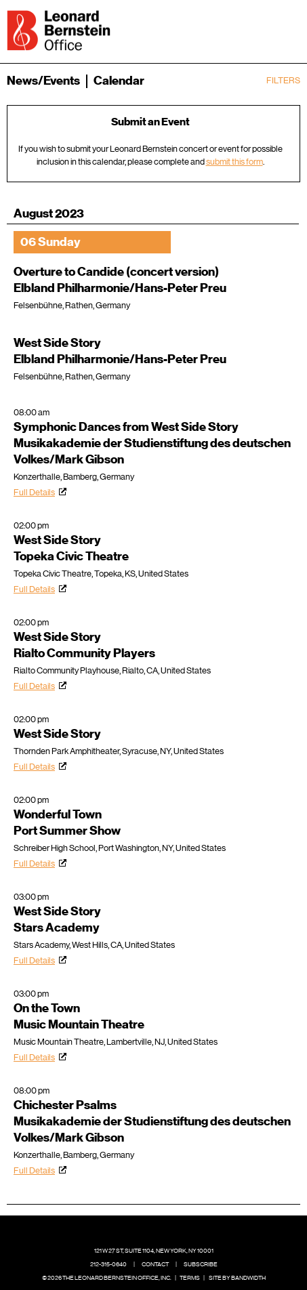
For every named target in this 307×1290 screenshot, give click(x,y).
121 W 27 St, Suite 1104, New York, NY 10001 (153, 1251)
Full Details (34, 492)
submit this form (234, 162)
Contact (155, 1264)
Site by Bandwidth (237, 1278)
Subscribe (201, 1264)
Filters (283, 80)
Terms (190, 1278)
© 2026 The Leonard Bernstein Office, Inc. (106, 1278)
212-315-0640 (108, 1264)
